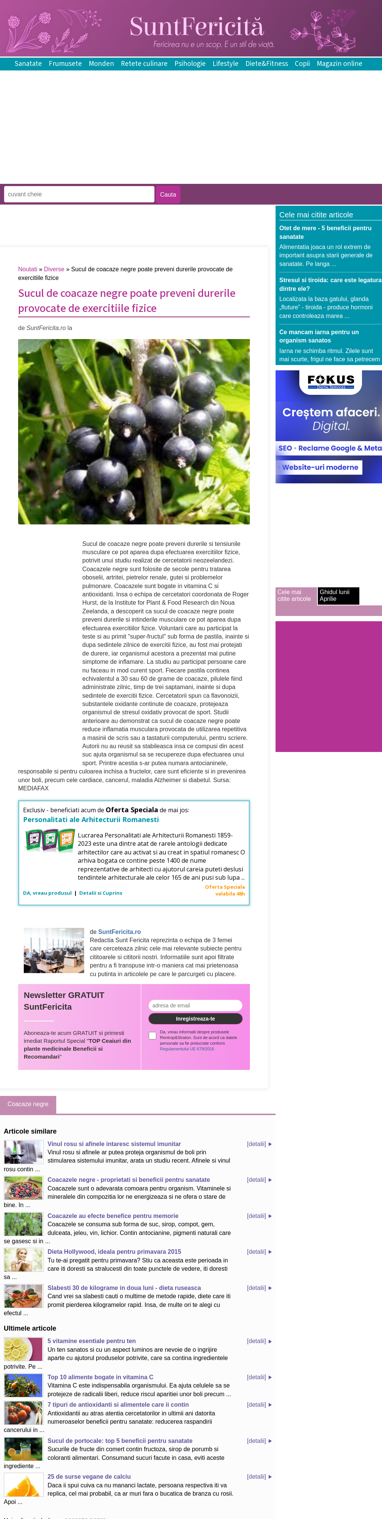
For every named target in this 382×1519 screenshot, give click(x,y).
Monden (101, 64)
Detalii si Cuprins (100, 892)
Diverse (54, 269)
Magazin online (339, 64)
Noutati (27, 269)
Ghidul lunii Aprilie (335, 595)
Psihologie (190, 64)
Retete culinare (144, 64)
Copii (302, 64)
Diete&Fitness (266, 64)
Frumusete (65, 64)
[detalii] (256, 1144)
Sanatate (28, 64)
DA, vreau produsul (48, 892)
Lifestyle (226, 64)
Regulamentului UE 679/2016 (187, 1049)
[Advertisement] (137, 178)
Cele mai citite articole (294, 595)
